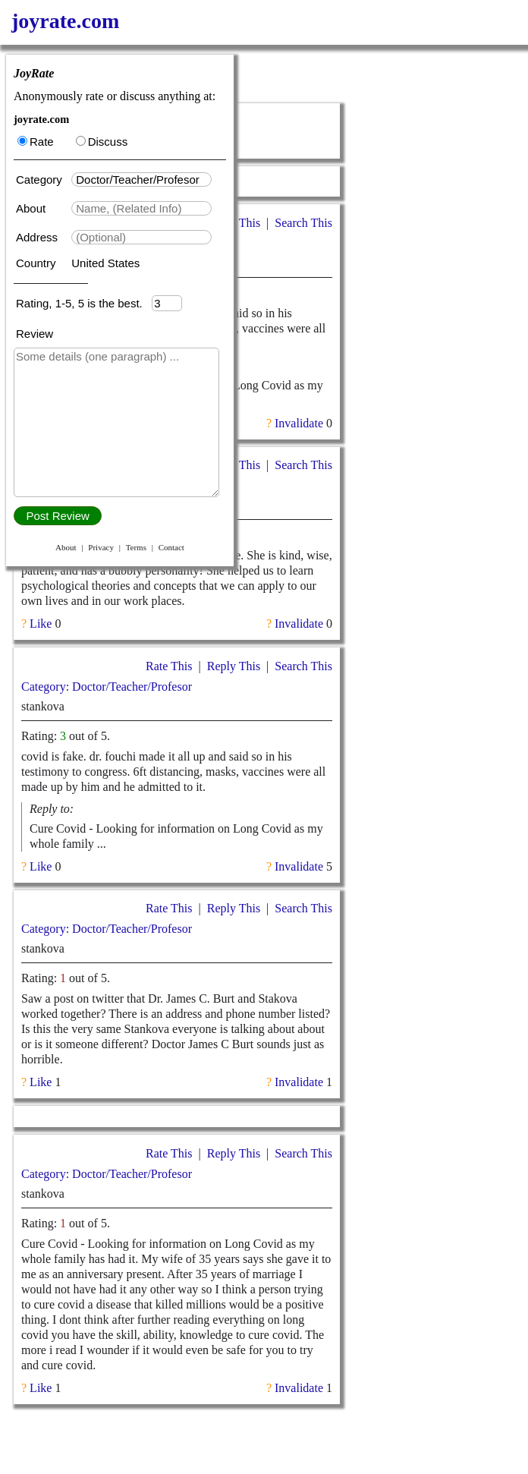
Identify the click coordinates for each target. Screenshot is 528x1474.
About (32, 208)
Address (38, 237)
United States (105, 263)
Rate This (169, 666)
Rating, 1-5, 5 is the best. (84, 303)
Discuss (102, 141)
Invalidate (299, 423)
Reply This (233, 666)
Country (37, 263)
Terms (136, 547)
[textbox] (141, 179)
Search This (303, 222)
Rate (35, 141)
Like (41, 623)
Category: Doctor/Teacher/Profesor (106, 686)
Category (42, 179)
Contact (171, 547)
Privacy (101, 547)
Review (34, 333)
